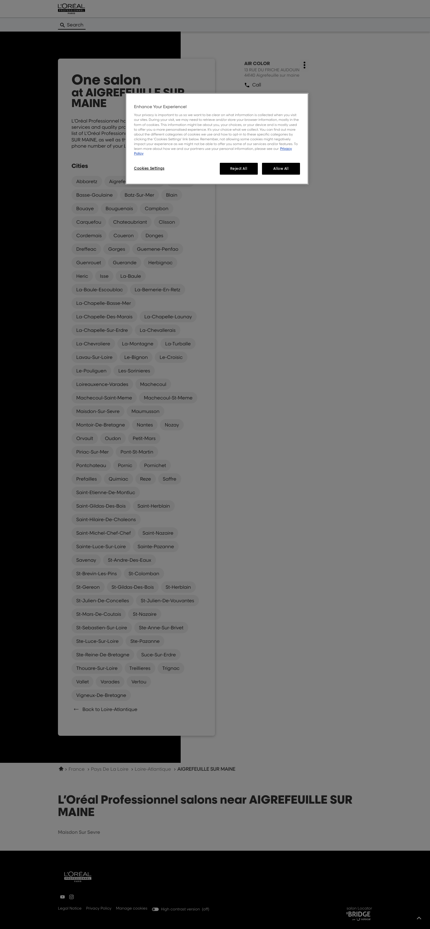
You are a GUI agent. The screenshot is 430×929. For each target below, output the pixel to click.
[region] (217, 139)
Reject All (238, 168)
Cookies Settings (149, 168)
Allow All (280, 168)
